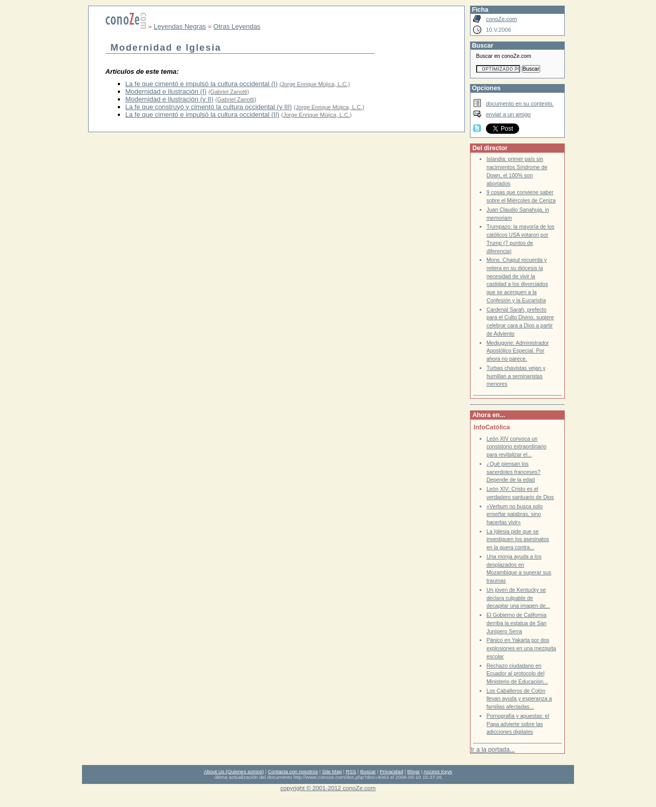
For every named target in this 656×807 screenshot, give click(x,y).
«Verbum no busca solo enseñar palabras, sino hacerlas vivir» (514, 514)
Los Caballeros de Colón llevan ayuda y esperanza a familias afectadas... (519, 699)
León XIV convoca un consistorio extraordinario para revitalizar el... (516, 447)
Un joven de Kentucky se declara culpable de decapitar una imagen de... (518, 598)
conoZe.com (501, 19)
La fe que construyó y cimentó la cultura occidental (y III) (209, 107)
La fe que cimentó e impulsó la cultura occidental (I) (202, 84)
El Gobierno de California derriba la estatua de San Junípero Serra (516, 623)
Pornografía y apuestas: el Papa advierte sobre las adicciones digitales (517, 724)
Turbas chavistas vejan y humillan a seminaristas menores (515, 376)
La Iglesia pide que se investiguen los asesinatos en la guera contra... (517, 539)
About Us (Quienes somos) (234, 771)
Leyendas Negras (180, 26)
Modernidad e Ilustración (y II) (170, 99)
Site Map (331, 771)
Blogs (413, 771)
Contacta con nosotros (293, 771)
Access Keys (437, 771)
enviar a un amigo (508, 114)
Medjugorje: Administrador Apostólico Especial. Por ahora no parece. (517, 351)
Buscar (368, 771)
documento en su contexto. (520, 103)
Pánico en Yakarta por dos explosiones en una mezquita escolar (521, 648)
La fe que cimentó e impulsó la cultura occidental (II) (203, 114)
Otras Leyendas (236, 26)
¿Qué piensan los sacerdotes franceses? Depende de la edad (513, 472)
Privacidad (391, 771)
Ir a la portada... (492, 749)
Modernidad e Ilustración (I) (166, 91)
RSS (351, 771)
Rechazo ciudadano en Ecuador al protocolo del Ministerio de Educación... (517, 674)
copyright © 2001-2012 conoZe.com (328, 787)
